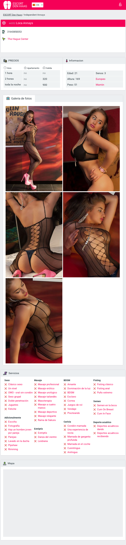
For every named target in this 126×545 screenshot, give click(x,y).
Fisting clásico (105, 384)
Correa (71, 400)
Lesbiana (43, 441)
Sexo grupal (14, 396)
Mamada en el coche (78, 444)
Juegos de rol (74, 404)
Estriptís (42, 432)
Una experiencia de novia (77, 431)
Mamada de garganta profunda (78, 438)
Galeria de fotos (19, 98)
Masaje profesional (48, 384)
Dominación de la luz (78, 388)
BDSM (70, 392)
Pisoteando (73, 413)
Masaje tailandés (47, 396)
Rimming (13, 449)
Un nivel (12, 388)
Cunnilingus (73, 448)
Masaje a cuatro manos (47, 406)
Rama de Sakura (47, 420)
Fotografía (14, 425)
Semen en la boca (107, 405)
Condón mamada (76, 425)
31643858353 (14, 31)
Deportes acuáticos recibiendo (108, 435)
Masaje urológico (47, 392)
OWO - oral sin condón (20, 392)
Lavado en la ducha (18, 441)
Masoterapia (45, 400)
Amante (71, 384)
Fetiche (12, 408)
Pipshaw (12, 445)
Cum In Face (104, 413)
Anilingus (72, 452)
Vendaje (71, 408)
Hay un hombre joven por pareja (19, 431)
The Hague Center (15, 39)
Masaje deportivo (47, 411)
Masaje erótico (46, 388)
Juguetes (13, 404)
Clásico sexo (15, 384)
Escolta (12, 421)
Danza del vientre (47, 437)
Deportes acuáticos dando (108, 428)
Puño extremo (104, 392)
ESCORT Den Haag (12, 14)
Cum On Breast (105, 409)
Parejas (12, 437)
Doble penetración (18, 400)
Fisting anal (103, 388)
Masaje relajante (47, 416)
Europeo (100, 78)
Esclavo (71, 396)
